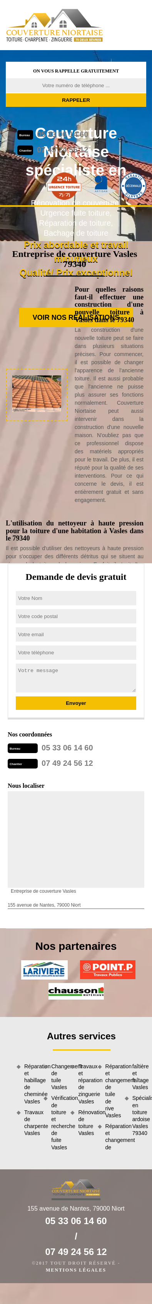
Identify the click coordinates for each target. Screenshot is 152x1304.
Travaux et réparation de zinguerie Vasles (85, 1084)
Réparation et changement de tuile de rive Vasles (112, 1090)
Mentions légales (76, 1270)
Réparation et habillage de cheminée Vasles (31, 1084)
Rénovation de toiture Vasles (85, 1123)
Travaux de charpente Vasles (31, 1123)
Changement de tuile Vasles (58, 1077)
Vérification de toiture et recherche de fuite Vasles (58, 1122)
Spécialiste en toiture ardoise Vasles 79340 (139, 1115)
